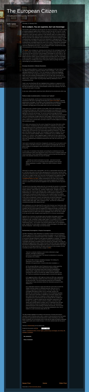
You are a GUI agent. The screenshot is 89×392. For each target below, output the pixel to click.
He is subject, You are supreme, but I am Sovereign (43, 27)
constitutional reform (31, 330)
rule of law (60, 330)
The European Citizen (32, 11)
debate (26, 50)
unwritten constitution (27, 332)
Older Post (63, 383)
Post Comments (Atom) (35, 386)
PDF (49, 247)
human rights (40, 330)
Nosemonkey (31, 325)
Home (45, 383)
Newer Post (26, 383)
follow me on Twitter (13, 25)
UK (64, 330)
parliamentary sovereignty (50, 330)
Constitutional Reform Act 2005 (30, 178)
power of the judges (55, 100)
